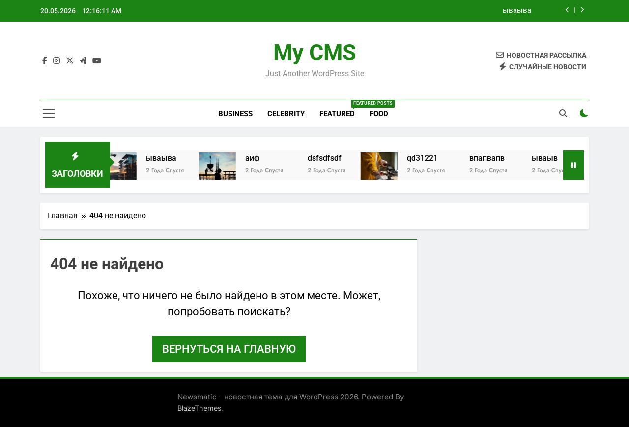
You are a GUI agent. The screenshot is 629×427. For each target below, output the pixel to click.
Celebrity (286, 113)
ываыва (517, 11)
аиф (260, 158)
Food (379, 113)
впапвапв (494, 158)
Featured (340, 109)
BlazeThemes (199, 408)
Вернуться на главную (229, 349)
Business (235, 113)
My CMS (314, 52)
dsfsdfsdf (332, 158)
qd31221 (429, 158)
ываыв (552, 158)
